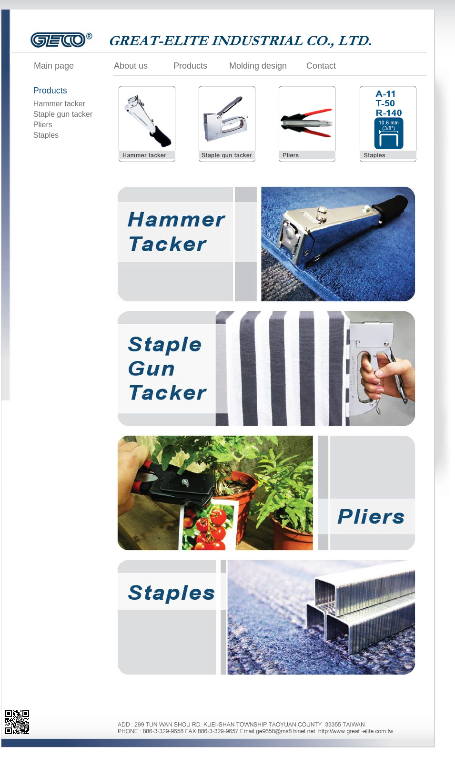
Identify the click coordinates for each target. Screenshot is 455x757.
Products (190, 66)
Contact (321, 66)
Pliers (42, 125)
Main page (54, 66)
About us (131, 66)
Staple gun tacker (63, 114)
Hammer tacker (59, 104)
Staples (46, 135)
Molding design (258, 66)
